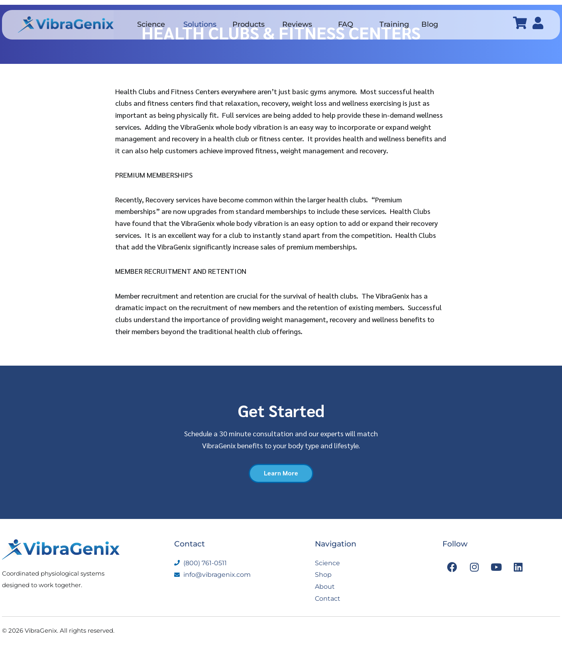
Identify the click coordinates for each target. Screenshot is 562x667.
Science (151, 24)
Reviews (297, 24)
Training (394, 24)
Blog (429, 24)
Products (248, 24)
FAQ (345, 24)
